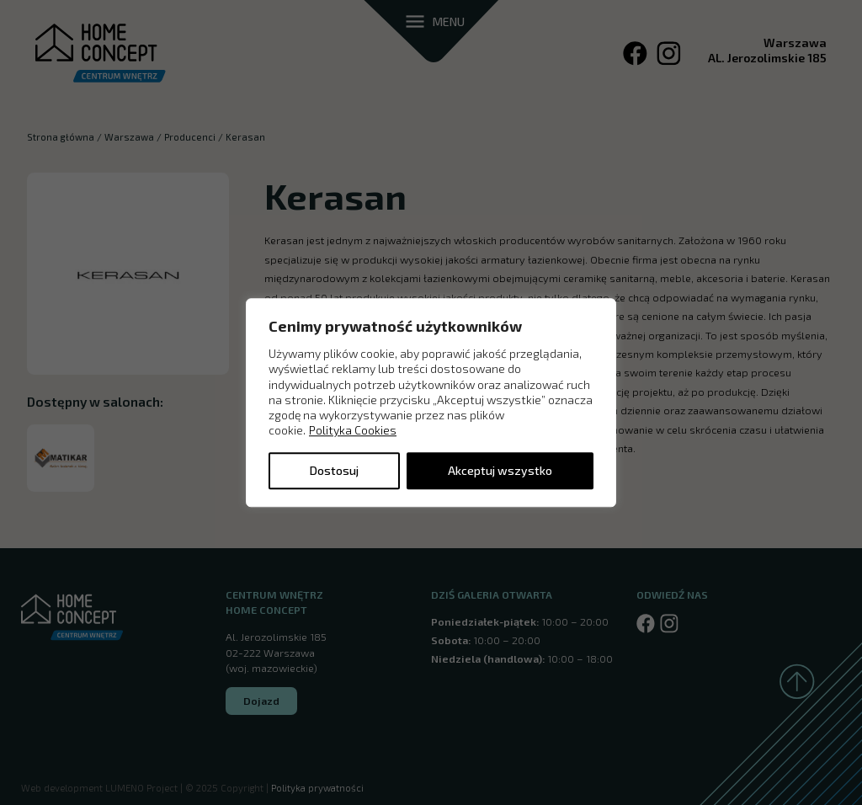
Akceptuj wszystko (500, 470)
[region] (431, 402)
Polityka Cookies (352, 431)
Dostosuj (334, 470)
